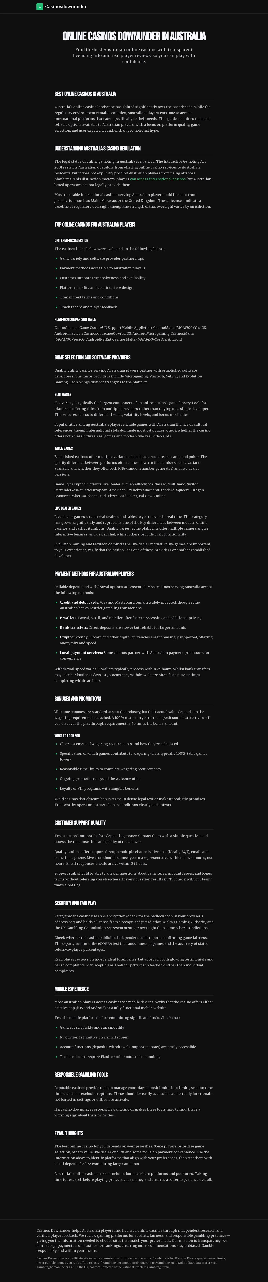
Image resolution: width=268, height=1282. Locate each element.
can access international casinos (158, 179)
